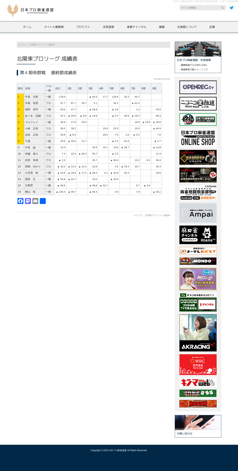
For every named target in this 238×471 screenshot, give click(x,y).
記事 (212, 27)
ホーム (27, 27)
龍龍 (162, 27)
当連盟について (187, 27)
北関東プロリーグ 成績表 (157, 215)
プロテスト (83, 27)
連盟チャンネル (136, 27)
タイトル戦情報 (54, 27)
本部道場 (108, 27)
